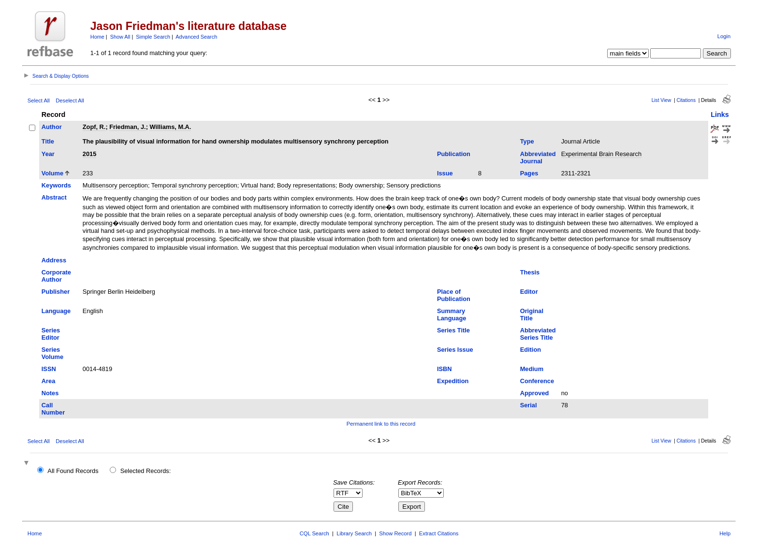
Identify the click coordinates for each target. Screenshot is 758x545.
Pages (529, 173)
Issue (445, 173)
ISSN (49, 369)
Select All (39, 100)
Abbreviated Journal (538, 157)
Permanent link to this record (381, 424)
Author (52, 126)
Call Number (53, 409)
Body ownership (361, 185)
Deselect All (70, 100)
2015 (89, 154)
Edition (530, 349)
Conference (537, 381)
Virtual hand (257, 185)
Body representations (306, 185)
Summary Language (451, 314)
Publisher (56, 291)
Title (48, 141)
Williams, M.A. (170, 126)
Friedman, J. (127, 126)
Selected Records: (145, 470)
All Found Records (72, 470)
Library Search (354, 533)
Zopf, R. (94, 126)
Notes (50, 393)
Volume (52, 173)
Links (720, 114)
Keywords (56, 185)
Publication (453, 154)
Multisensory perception (115, 185)
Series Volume (52, 353)
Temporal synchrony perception (194, 185)
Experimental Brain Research (601, 154)
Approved (534, 393)
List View (661, 100)
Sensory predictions (413, 185)
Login (723, 36)
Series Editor (51, 334)
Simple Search (153, 37)
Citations (686, 100)
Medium (531, 369)
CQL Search (314, 533)
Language (56, 311)
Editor (529, 291)
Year (48, 154)
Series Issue (455, 349)
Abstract (54, 197)
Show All (120, 37)
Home (97, 37)
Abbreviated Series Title (538, 334)
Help (724, 533)
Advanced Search (196, 37)
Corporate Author (56, 276)
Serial (528, 405)
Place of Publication (453, 295)
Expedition (452, 381)
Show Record (395, 533)
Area (48, 381)
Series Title (453, 330)
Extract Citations (438, 533)
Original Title (531, 314)
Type (527, 141)
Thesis (530, 272)
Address (54, 260)
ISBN (444, 369)
